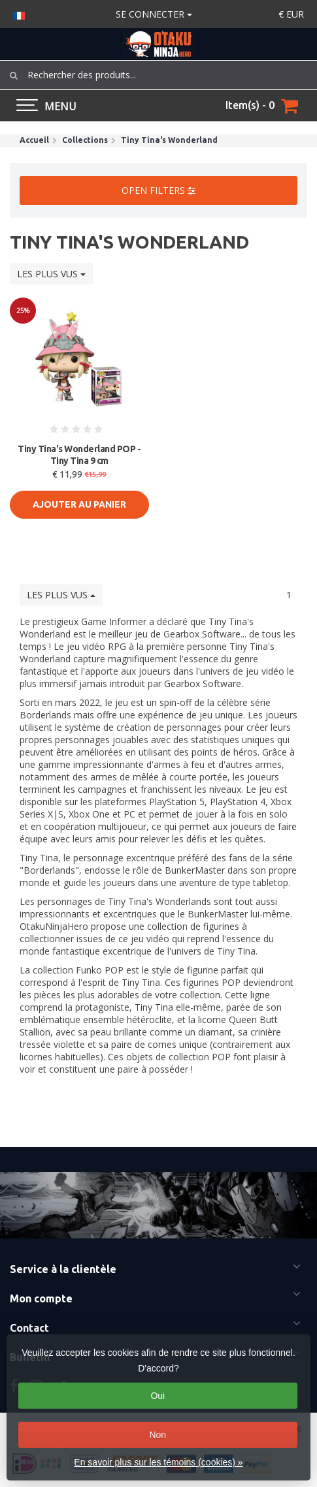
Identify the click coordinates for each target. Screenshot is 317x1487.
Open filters (158, 190)
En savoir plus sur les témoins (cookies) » (158, 1462)
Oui (157, 1395)
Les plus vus (51, 274)
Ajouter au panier (79, 504)
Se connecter (154, 14)
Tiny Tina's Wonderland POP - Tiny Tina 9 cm (79, 455)
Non (157, 1435)
